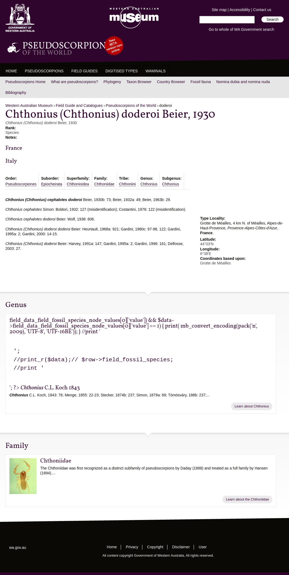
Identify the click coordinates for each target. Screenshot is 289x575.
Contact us (262, 10)
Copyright (155, 547)
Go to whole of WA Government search (241, 29)
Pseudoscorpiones (20, 184)
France (13, 148)
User (203, 547)
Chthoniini (127, 184)
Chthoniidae (104, 184)
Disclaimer (181, 547)
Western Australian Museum (133, 18)
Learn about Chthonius (251, 406)
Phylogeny (112, 82)
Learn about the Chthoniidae (247, 499)
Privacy (132, 547)
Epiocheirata (51, 184)
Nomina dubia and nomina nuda (243, 82)
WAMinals (156, 71)
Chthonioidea (78, 184)
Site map (219, 10)
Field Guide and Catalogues (79, 105)
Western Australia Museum (20, 18)
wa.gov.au (17, 547)
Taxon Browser (139, 82)
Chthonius (148, 184)
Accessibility (240, 10)
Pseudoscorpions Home (25, 82)
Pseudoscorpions (44, 71)
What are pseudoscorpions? (74, 82)
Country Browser (171, 82)
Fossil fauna (200, 82)
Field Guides (84, 71)
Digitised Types (121, 71)
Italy (11, 161)
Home (11, 71)
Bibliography (15, 92)
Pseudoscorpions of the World (131, 105)
